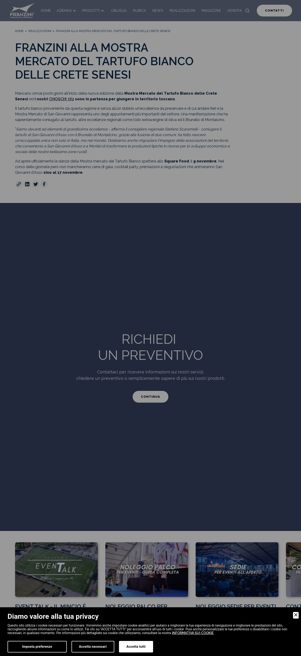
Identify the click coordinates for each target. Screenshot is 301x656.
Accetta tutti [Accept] (136, 646)
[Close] (296, 615)
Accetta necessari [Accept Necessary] (93, 646)
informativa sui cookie (193, 633)
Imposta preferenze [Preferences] (37, 646)
